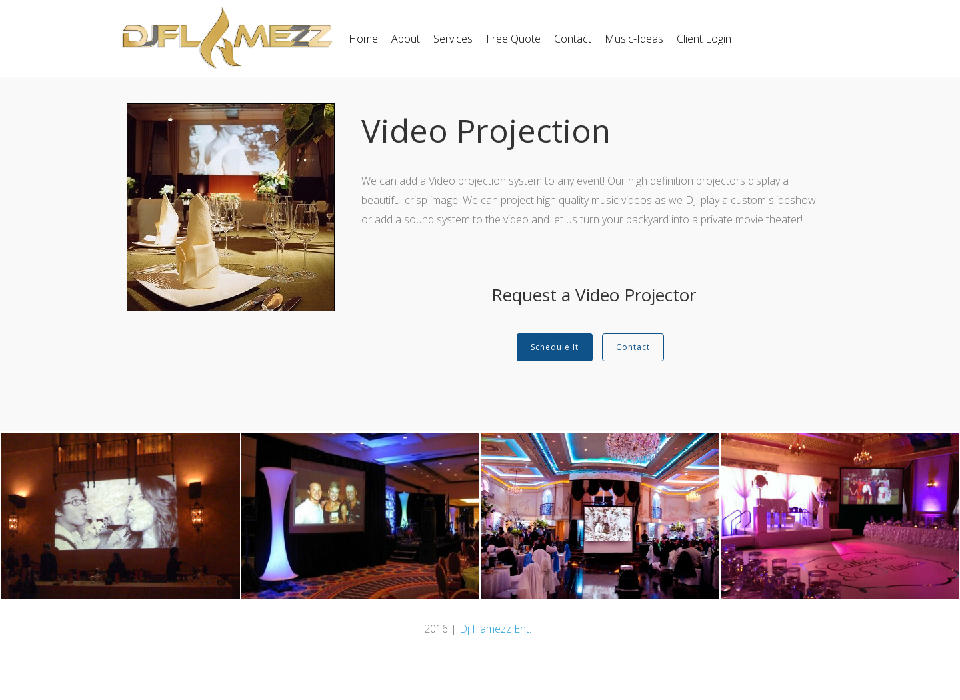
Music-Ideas (634, 38)
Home (363, 38)
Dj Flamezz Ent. (495, 628)
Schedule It (555, 347)
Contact (572, 38)
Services (453, 38)
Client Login (704, 38)
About (405, 38)
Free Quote (513, 38)
